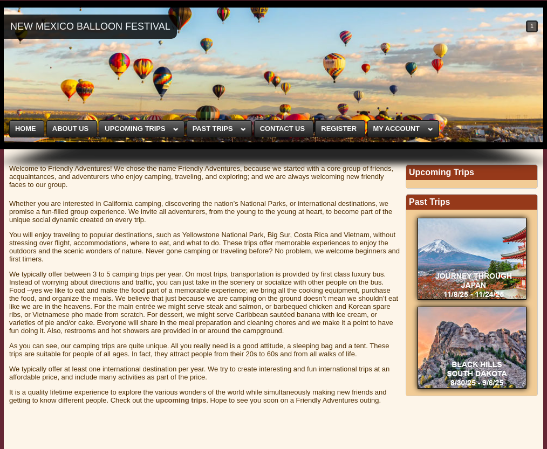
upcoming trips (181, 400)
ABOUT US (70, 129)
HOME (25, 129)
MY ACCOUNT (396, 129)
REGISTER (339, 129)
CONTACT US (282, 129)
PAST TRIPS (213, 129)
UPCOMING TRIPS (135, 129)
